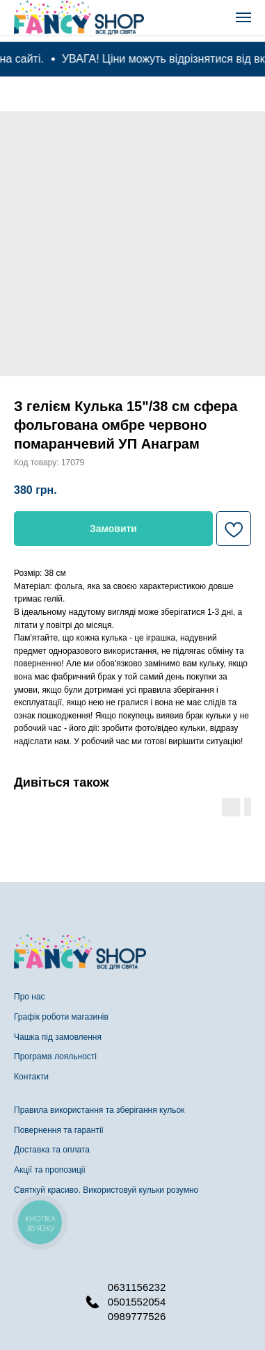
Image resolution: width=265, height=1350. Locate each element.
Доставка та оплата (52, 1150)
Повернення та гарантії (59, 1130)
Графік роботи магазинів (61, 1017)
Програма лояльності (55, 1056)
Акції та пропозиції (50, 1170)
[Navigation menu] (243, 17)
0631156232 (137, 1287)
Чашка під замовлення (58, 1037)
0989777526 (137, 1316)
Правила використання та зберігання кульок (99, 1110)
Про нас (29, 997)
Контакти (31, 1077)
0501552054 (137, 1302)
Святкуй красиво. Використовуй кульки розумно (106, 1190)
